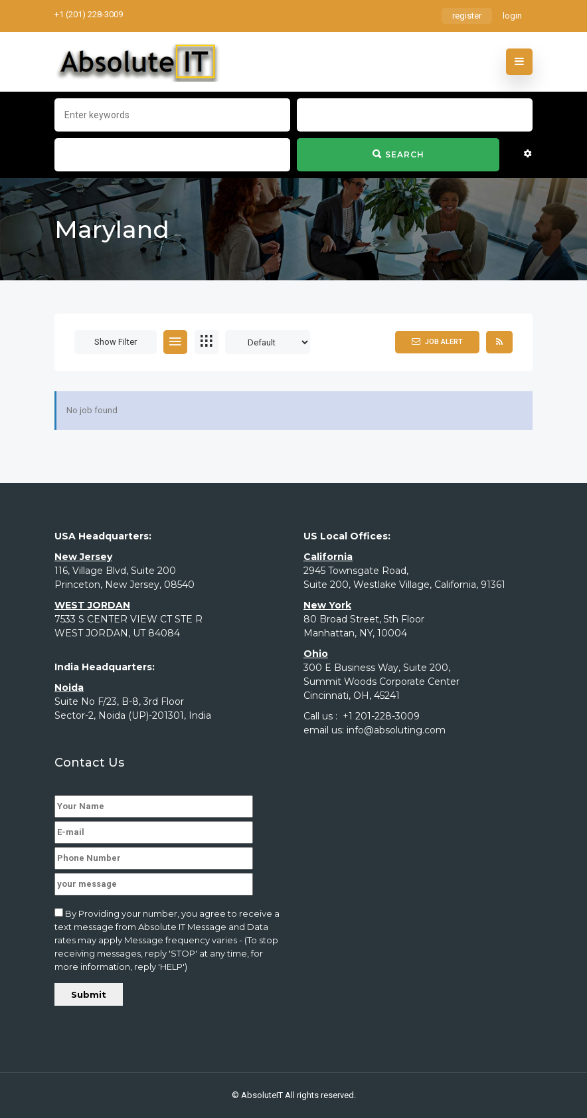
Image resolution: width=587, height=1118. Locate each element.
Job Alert (437, 341)
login (512, 16)
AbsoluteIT (262, 1095)
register (466, 16)
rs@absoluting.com (181, 14)
